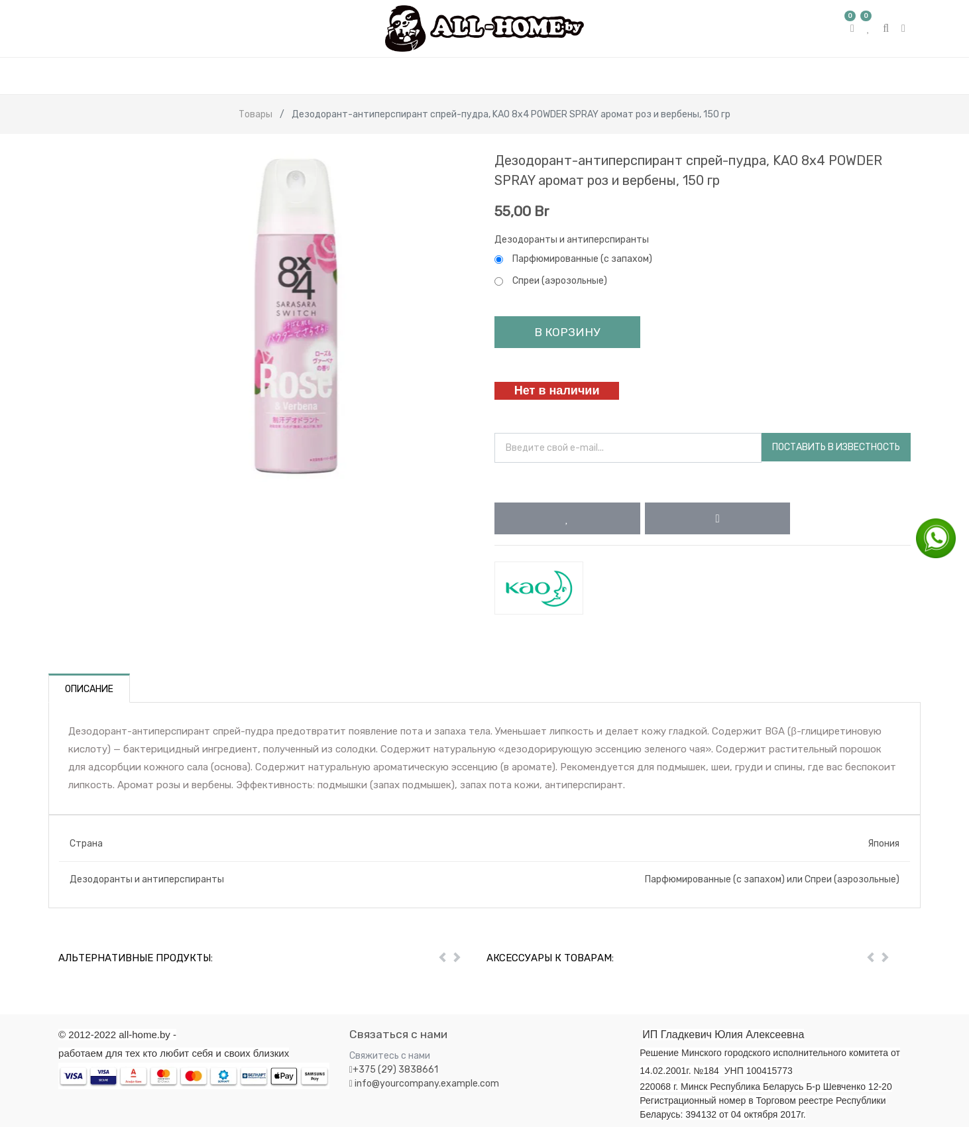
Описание (89, 689)
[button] (567, 518)
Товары (255, 114)
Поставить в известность (836, 447)
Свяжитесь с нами (389, 1055)
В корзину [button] (567, 332)
